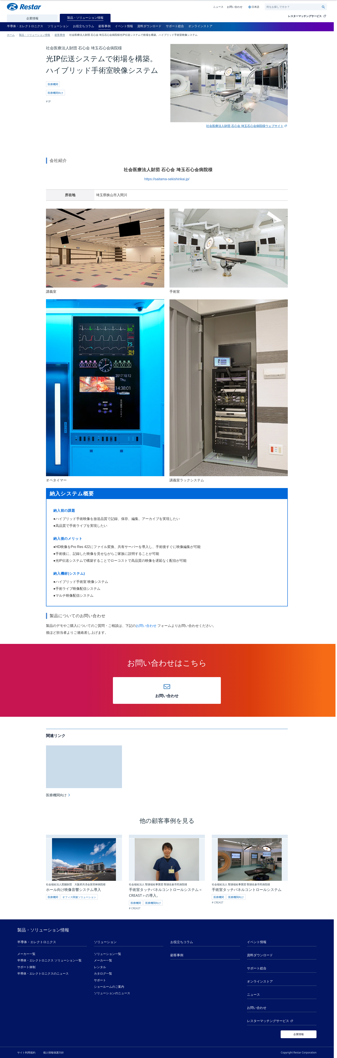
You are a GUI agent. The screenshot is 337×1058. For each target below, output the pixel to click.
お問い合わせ (234, 6)
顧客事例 (60, 34)
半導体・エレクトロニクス (36, 942)
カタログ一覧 (103, 973)
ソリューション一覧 (107, 953)
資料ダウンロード (260, 955)
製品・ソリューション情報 (34, 34)
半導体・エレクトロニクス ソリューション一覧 (49, 960)
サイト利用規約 (26, 1052)
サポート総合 (256, 968)
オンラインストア (260, 981)
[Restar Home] (24, 7)
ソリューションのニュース (112, 993)
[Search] (293, 7)
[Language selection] (253, 7)
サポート (100, 980)
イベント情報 (256, 942)
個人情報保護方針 (53, 1052)
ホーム (11, 34)
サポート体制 (26, 967)
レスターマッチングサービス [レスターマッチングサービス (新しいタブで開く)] (270, 1021)
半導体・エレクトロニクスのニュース (43, 973)
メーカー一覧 (26, 953)
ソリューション (105, 942)
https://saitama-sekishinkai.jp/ (167, 179)
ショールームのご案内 (109, 986)
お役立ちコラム (181, 942)
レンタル (100, 967)
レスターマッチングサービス (307, 16)
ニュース (218, 6)
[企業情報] (298, 1034)
